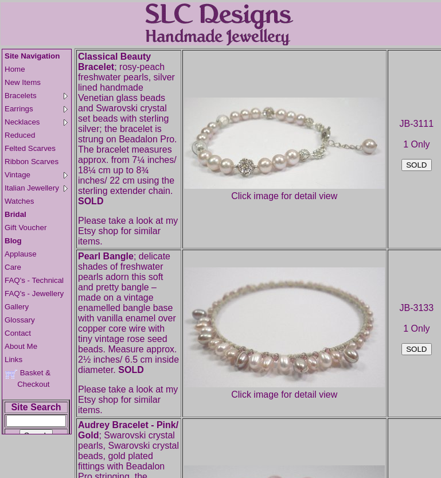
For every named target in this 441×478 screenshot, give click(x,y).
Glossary (20, 320)
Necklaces (36, 122)
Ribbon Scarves (31, 161)
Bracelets (36, 95)
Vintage (36, 174)
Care (13, 267)
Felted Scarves (30, 148)
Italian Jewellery (36, 188)
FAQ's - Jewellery (34, 293)
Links (13, 359)
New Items (23, 82)
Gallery (17, 306)
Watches (19, 201)
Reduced (20, 135)
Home (15, 69)
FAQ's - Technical (34, 280)
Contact (18, 333)
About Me (21, 346)
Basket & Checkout (27, 378)
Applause (21, 254)
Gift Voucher (25, 227)
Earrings (36, 108)
